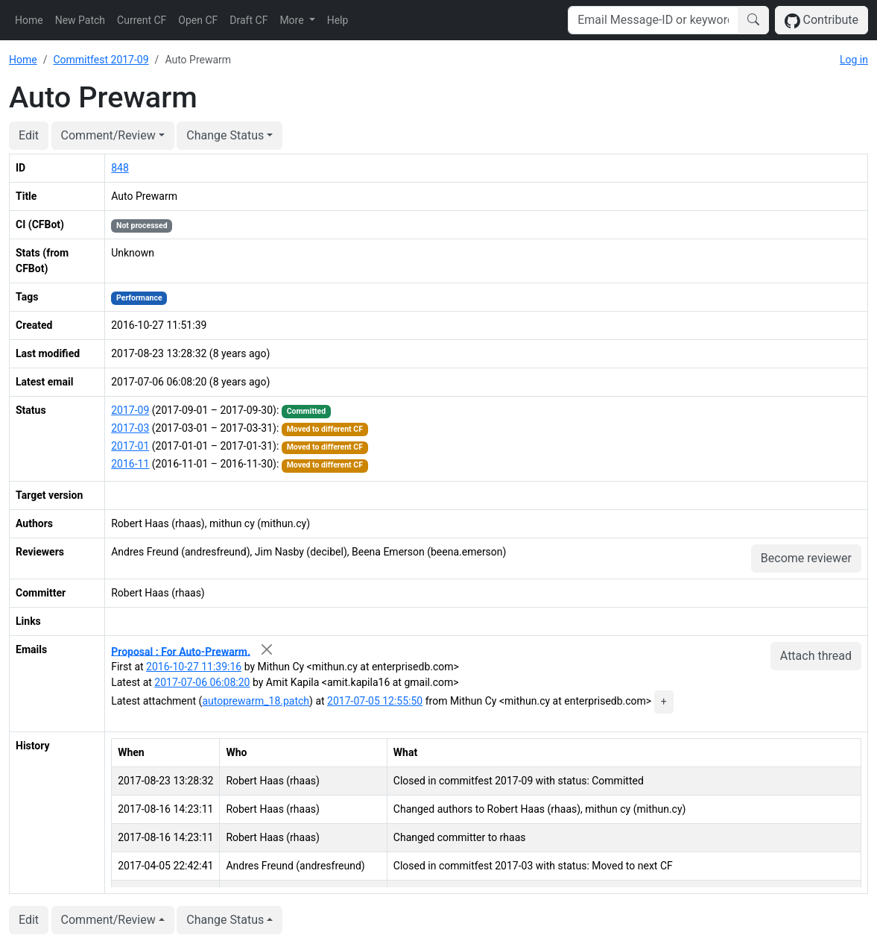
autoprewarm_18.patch (255, 701)
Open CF (198, 20)
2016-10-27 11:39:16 (193, 667)
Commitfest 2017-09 (100, 60)
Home (29, 20)
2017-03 (130, 428)
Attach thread (816, 656)
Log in (854, 60)
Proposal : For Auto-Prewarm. (180, 651)
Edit (29, 135)
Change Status (225, 135)
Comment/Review (108, 135)
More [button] (292, 20)
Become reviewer (806, 558)
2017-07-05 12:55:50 (374, 701)
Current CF (141, 20)
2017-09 (130, 410)
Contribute (821, 20)
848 (120, 168)
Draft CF (248, 20)
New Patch (80, 20)
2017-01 (130, 446)
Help (338, 20)
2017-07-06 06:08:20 (202, 682)
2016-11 (130, 464)
